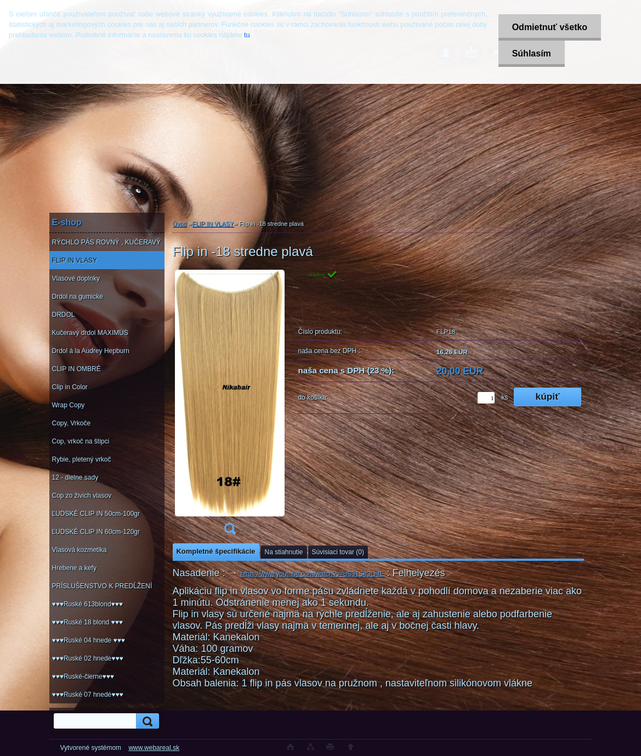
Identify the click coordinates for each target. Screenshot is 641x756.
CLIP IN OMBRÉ (76, 369)
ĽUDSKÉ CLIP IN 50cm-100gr (96, 514)
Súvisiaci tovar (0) (338, 552)
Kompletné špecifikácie (216, 551)
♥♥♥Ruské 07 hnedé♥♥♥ (87, 694)
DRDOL (63, 315)
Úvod (180, 223)
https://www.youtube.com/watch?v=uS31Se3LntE (312, 574)
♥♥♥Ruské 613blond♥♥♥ (87, 604)
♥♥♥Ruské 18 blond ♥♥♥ (87, 622)
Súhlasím (531, 53)
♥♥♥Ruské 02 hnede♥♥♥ (87, 658)
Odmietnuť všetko (549, 27)
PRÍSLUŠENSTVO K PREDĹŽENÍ (102, 586)
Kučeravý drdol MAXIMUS (90, 333)
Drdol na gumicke (77, 296)
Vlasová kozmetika (79, 550)
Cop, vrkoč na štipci (81, 441)
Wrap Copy (68, 405)
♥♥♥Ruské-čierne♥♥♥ (83, 676)
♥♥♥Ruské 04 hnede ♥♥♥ (88, 640)
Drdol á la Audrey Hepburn (90, 351)
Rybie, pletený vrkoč (81, 459)
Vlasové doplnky (76, 278)
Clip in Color (70, 387)
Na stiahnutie (283, 552)
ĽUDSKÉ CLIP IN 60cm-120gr (96, 532)
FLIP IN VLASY (74, 260)
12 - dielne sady (75, 477)
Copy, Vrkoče (71, 423)
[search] (146, 721)
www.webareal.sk (153, 748)
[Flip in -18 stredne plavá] (230, 406)
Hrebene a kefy (74, 568)
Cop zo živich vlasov (82, 495)
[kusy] (486, 397)
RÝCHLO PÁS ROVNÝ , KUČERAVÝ (106, 242)
